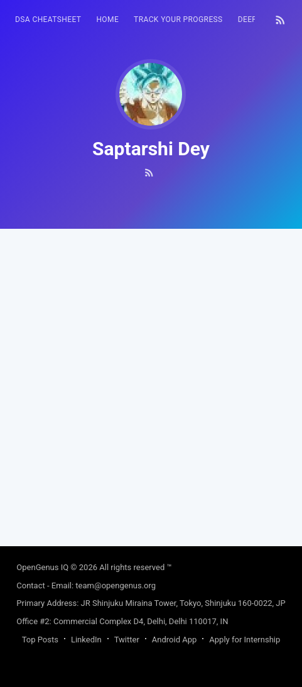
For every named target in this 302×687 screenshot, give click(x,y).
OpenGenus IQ (42, 567)
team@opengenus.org (115, 585)
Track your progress (178, 19)
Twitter (126, 639)
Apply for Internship (244, 639)
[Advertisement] (151, 380)
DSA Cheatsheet (48, 19)
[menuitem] (48, 20)
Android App (174, 639)
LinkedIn (86, 639)
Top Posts (40, 639)
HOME (107, 19)
